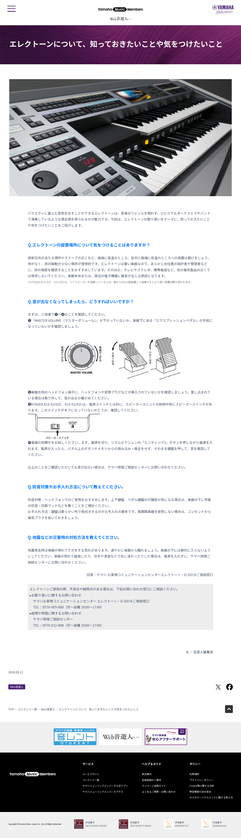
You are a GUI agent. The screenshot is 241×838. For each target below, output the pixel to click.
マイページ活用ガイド (154, 785)
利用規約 (194, 774)
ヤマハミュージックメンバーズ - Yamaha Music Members (120, 9)
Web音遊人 (16, 687)
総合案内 (146, 774)
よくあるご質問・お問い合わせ (159, 791)
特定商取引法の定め (200, 791)
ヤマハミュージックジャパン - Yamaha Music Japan (223, 9)
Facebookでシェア (229, 687)
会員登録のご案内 (151, 780)
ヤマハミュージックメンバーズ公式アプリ (105, 785)
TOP (11, 709)
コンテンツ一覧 (27, 709)
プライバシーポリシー (201, 780)
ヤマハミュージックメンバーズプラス (102, 791)
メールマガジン (90, 774)
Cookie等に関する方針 (201, 785)
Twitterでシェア (218, 687)
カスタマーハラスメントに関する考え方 (211, 797)
